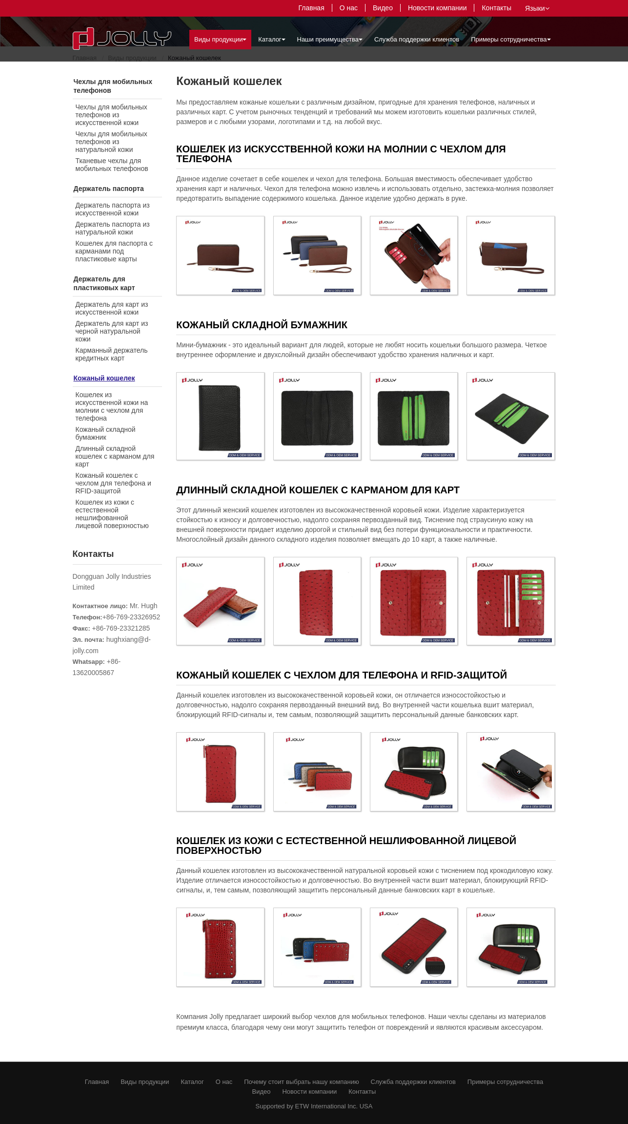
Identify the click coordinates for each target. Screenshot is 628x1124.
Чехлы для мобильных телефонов (113, 86)
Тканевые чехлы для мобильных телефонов (112, 164)
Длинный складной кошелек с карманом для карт (115, 456)
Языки (537, 8)
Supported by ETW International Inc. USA (314, 1106)
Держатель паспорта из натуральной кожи (113, 228)
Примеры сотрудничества (505, 1082)
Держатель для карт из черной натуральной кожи (112, 331)
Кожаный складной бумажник (106, 433)
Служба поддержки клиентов (416, 39)
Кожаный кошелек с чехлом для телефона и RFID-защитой (113, 483)
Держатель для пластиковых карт (104, 283)
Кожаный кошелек (104, 378)
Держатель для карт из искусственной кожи (112, 308)
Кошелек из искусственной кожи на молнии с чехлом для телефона (112, 406)
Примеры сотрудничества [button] (510, 39)
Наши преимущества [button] (330, 39)
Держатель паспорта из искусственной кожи (113, 209)
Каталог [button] (271, 39)
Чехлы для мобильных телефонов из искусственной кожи (111, 115)
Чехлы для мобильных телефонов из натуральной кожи (111, 141)
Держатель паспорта (109, 188)
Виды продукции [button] (220, 39)
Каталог (192, 1082)
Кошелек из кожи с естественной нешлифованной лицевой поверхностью (112, 514)
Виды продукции (145, 1082)
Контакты (496, 8)
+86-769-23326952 (131, 617)
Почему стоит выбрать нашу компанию (301, 1082)
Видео (383, 8)
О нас (349, 8)
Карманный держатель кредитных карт (112, 354)
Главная (311, 8)
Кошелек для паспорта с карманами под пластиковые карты (114, 251)
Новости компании (437, 8)
